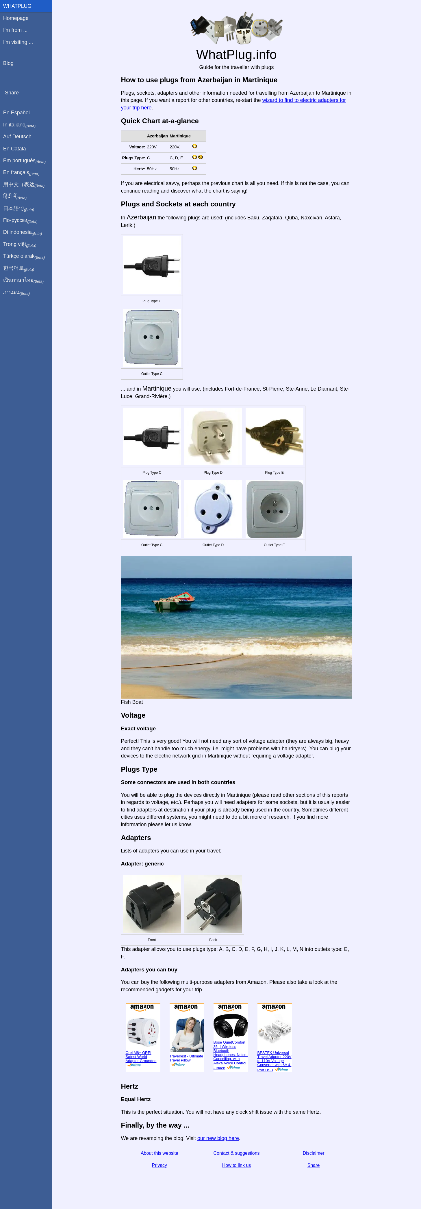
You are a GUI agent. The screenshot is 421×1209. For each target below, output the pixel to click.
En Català (14, 149)
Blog (8, 63)
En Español (16, 112)
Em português (24, 161)
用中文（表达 (23, 185)
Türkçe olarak (24, 256)
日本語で (18, 209)
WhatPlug (17, 6)
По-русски (20, 220)
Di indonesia (22, 232)
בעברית (16, 292)
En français (21, 172)
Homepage (16, 18)
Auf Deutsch (17, 136)
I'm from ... (15, 30)
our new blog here (218, 1138)
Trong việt (19, 244)
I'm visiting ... (18, 42)
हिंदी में (15, 196)
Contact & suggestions (236, 1153)
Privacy (159, 1165)
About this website (159, 1153)
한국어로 (18, 268)
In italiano (19, 125)
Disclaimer (313, 1153)
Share (313, 1165)
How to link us (236, 1165)
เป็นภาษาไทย (23, 280)
